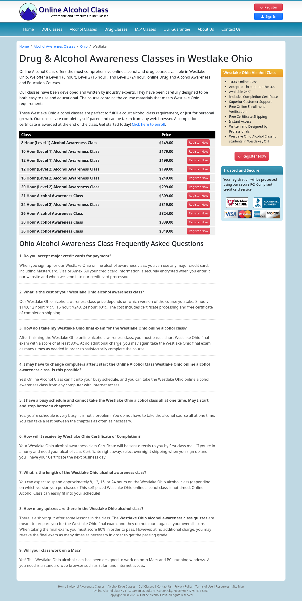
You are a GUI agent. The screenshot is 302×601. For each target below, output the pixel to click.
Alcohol (83, 29)
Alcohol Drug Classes (121, 586)
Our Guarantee (177, 29)
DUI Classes (146, 586)
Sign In (268, 16)
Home (28, 29)
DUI (52, 29)
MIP (145, 29)
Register (268, 7)
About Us (206, 29)
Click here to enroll (148, 124)
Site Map (238, 586)
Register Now (252, 156)
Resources (223, 586)
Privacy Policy (184, 586)
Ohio (84, 46)
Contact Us (231, 29)
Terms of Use (204, 586)
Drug (116, 29)
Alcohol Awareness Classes (54, 46)
